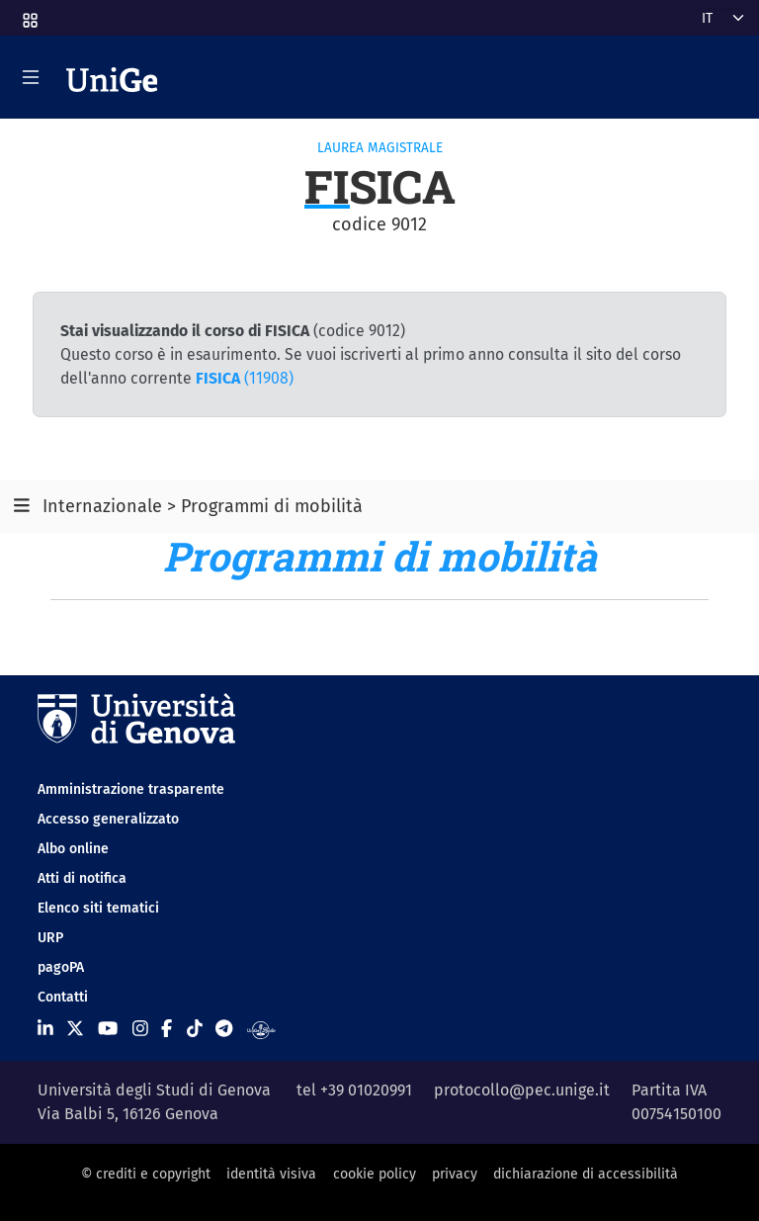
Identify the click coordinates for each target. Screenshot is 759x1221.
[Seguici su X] (75, 1029)
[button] (29, 14)
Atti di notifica (82, 878)
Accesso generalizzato (108, 819)
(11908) (245, 378)
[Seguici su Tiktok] (195, 1029)
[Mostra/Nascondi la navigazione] (30, 77)
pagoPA (61, 967)
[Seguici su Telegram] (223, 1029)
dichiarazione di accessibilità (585, 1174)
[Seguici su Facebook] (166, 1029)
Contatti (63, 997)
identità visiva (271, 1174)
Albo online (73, 848)
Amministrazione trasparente (131, 789)
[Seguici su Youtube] (108, 1029)
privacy (454, 1174)
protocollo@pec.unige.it (522, 1090)
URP (50, 937)
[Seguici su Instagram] (140, 1029)
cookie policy (374, 1174)
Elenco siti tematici (98, 908)
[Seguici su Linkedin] (45, 1029)
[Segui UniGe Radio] (261, 1029)
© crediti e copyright (146, 1174)
